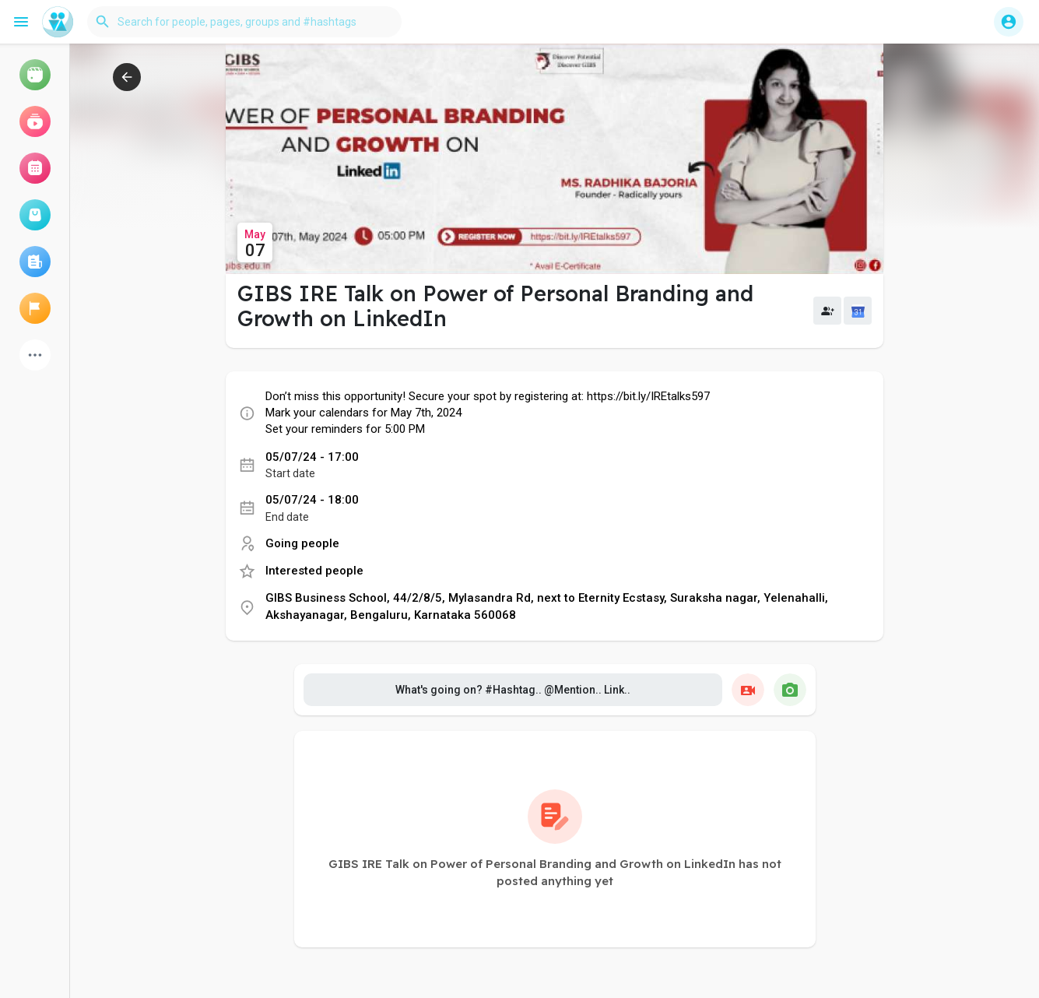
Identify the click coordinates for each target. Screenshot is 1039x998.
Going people (302, 543)
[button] (244, 21)
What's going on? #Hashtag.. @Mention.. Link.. (512, 689)
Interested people (314, 571)
